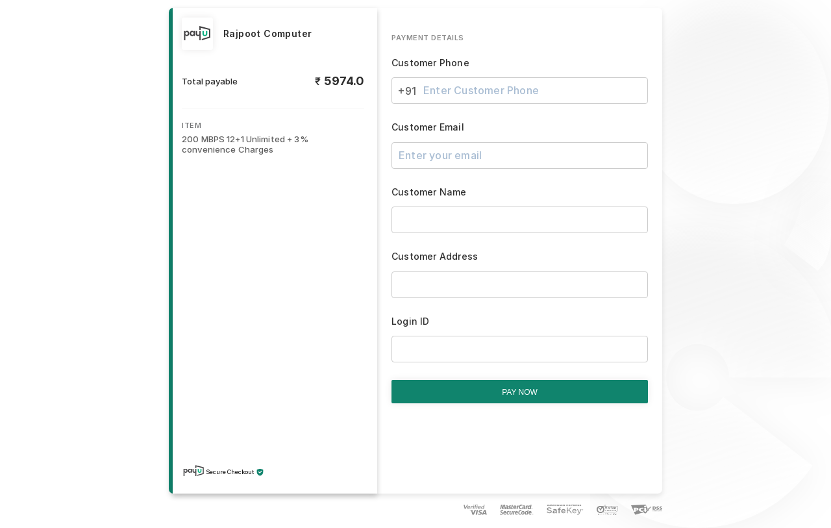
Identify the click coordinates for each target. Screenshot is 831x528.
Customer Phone (430, 63)
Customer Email (427, 127)
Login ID (410, 321)
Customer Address (434, 256)
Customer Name (429, 192)
